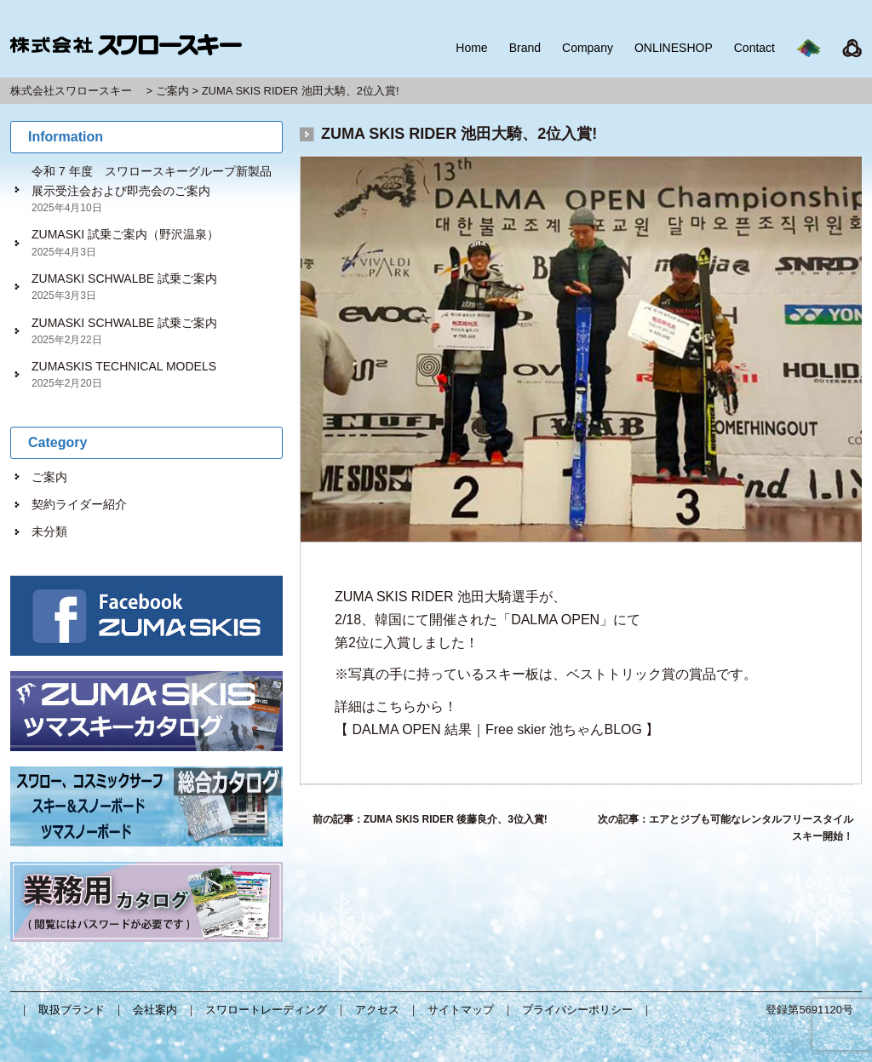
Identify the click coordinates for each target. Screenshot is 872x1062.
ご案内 (49, 477)
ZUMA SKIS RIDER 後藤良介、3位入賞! (456, 819)
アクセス (377, 1009)
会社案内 (155, 1009)
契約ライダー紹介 (79, 504)
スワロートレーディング (266, 1009)
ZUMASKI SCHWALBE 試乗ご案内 (124, 278)
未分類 (49, 531)
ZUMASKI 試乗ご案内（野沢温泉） (125, 234)
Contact (754, 48)
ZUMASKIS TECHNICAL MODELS (124, 366)
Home (471, 48)
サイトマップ (460, 1009)
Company (587, 48)
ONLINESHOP (673, 48)
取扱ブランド (71, 1009)
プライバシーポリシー (577, 1009)
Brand (525, 48)
